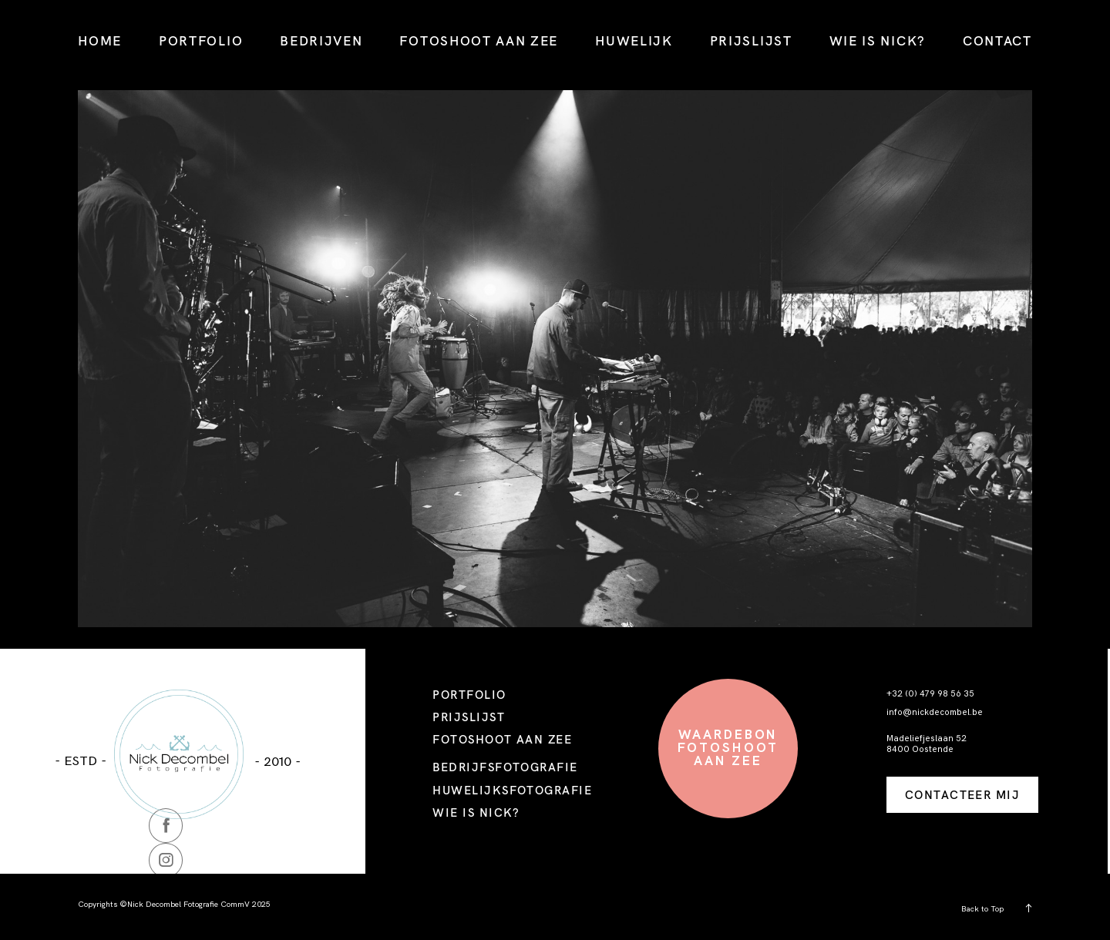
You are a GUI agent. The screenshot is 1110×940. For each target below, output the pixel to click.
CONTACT (997, 40)
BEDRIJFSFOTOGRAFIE (504, 767)
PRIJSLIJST (751, 40)
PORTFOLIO (201, 40)
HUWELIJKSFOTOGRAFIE (512, 790)
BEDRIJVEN (321, 40)
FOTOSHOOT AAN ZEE (478, 40)
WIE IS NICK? (877, 40)
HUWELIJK (634, 40)
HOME (100, 40)
